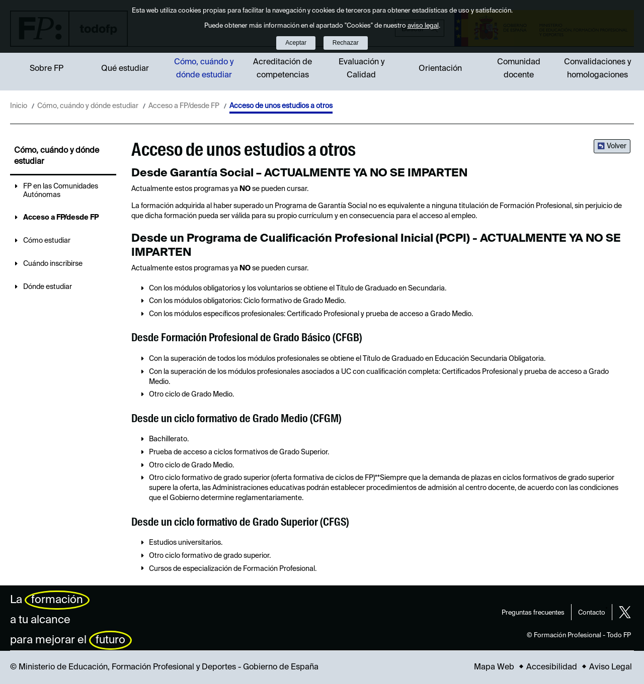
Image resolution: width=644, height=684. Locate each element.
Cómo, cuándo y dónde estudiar (203, 68)
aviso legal (423, 26)
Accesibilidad (551, 667)
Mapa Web (494, 667)
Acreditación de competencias (282, 68)
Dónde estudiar (47, 286)
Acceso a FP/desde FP (183, 106)
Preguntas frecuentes (533, 613)
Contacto (591, 613)
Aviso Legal (610, 667)
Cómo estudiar (46, 240)
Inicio (18, 106)
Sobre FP (46, 69)
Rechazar (346, 42)
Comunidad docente (518, 68)
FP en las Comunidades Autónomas (60, 191)
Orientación (440, 69)
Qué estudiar (125, 69)
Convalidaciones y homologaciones (597, 68)
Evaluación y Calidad (361, 68)
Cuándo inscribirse (53, 263)
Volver (616, 146)
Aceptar (295, 42)
